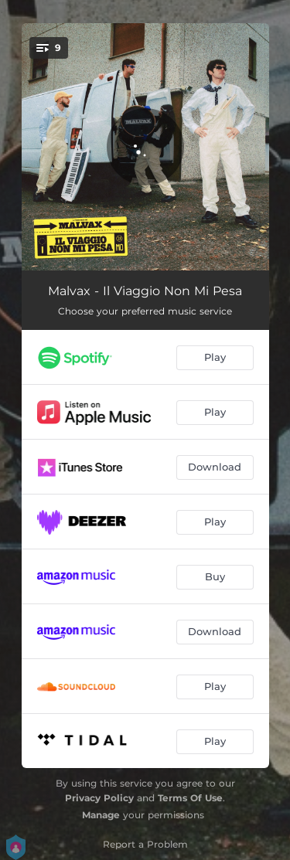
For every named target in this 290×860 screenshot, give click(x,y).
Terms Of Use (190, 798)
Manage (101, 815)
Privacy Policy (99, 798)
